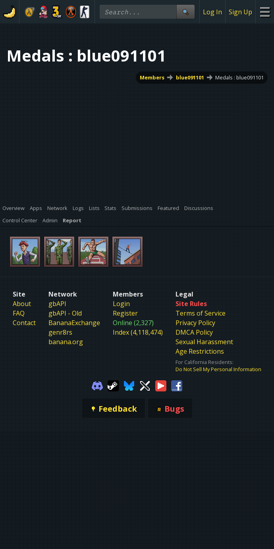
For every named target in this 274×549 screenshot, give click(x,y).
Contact (24, 322)
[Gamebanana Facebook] (176, 385)
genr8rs (60, 332)
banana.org (65, 341)
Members (152, 77)
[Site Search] (185, 12)
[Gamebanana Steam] (113, 385)
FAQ (19, 313)
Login (121, 303)
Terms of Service (201, 313)
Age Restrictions (200, 351)
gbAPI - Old (65, 313)
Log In (212, 12)
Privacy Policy (195, 322)
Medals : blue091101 (239, 77)
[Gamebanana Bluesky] (129, 385)
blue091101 (190, 77)
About (22, 303)
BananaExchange (74, 322)
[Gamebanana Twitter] (145, 385)
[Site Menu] (264, 11)
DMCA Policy (194, 332)
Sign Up (240, 12)
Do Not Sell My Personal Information (218, 369)
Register (125, 313)
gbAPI (57, 303)
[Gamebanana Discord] (97, 385)
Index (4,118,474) (138, 332)
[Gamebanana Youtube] (160, 385)
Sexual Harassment (204, 341)
